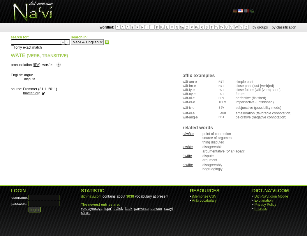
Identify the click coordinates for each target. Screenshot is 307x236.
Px (196, 27)
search (107, 42)
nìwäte (188, 165)
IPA (36, 65)
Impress (261, 209)
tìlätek (118, 209)
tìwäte (187, 156)
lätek (128, 209)
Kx (162, 27)
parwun (156, 209)
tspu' (108, 209)
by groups (260, 27)
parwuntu (141, 209)
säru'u (85, 213)
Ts (216, 27)
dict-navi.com (91, 196)
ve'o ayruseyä (92, 209)
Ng (182, 27)
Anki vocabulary (204, 200)
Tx (221, 27)
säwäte (188, 134)
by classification (284, 27)
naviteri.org (31, 93)
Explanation (264, 200)
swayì (168, 209)
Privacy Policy (265, 205)
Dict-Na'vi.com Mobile (271, 196)
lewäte (188, 147)
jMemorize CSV (204, 196)
